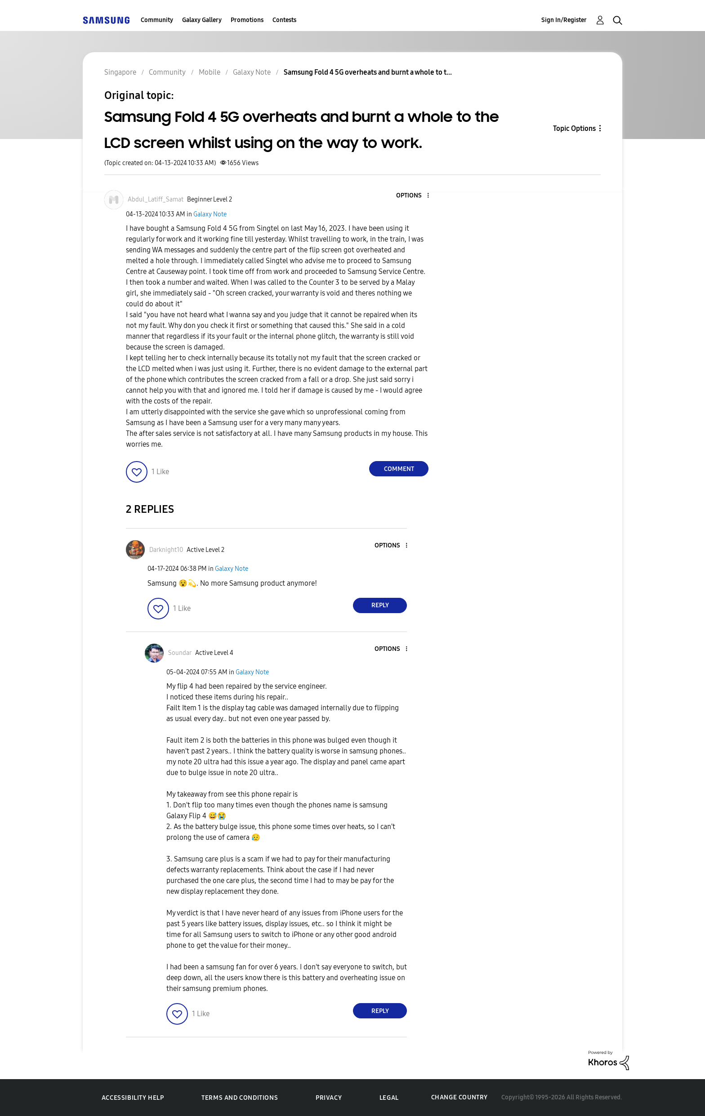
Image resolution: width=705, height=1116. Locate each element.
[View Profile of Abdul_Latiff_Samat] (155, 199)
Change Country (459, 1097)
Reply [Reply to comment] (380, 605)
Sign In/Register (564, 20)
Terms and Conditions (239, 1098)
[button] (413, 196)
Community (157, 20)
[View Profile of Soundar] (180, 653)
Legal (389, 1098)
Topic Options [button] (574, 128)
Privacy (329, 1098)
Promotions (247, 20)
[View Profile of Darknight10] (166, 550)
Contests (284, 20)
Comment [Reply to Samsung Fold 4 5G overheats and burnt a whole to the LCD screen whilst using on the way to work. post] (399, 469)
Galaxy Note (210, 214)
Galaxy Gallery (202, 20)
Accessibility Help (133, 1098)
